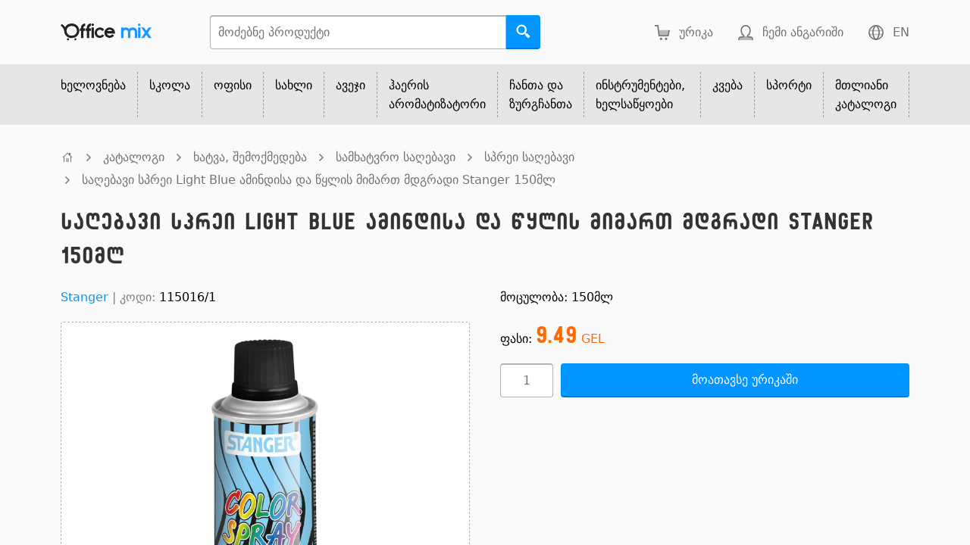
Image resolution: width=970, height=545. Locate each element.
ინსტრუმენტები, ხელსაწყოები (640, 94)
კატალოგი (133, 157)
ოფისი (233, 85)
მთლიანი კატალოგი (865, 94)
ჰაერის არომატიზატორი (437, 94)
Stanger (84, 297)
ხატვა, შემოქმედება (250, 157)
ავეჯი (350, 85)
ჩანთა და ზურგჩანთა (540, 94)
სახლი (293, 85)
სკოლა (169, 85)
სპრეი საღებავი (529, 157)
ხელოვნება (93, 85)
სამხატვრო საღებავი (395, 157)
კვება (727, 85)
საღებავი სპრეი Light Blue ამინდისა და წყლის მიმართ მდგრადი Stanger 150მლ (318, 180)
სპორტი (789, 85)
